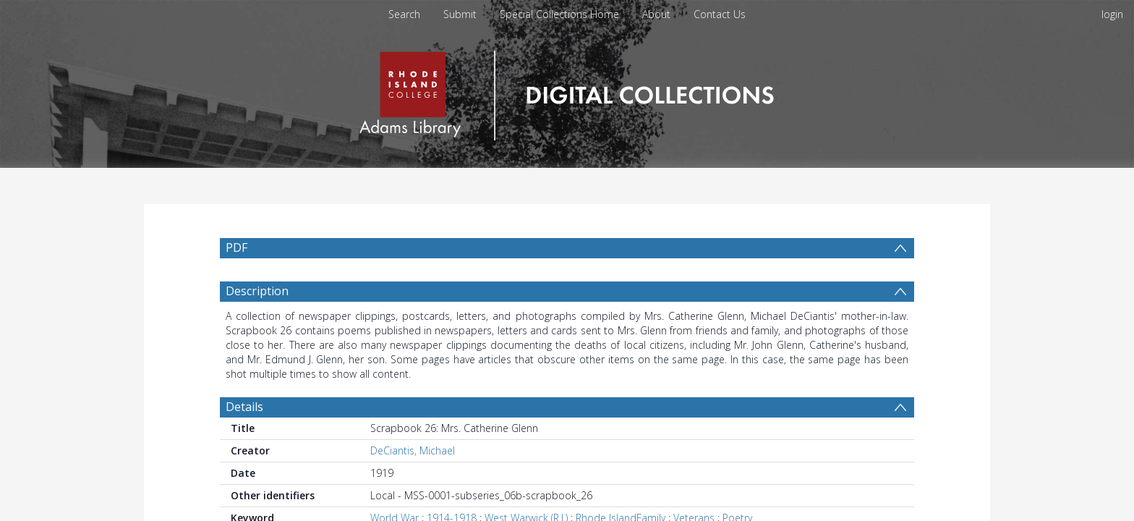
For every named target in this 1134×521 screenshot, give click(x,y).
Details (244, 407)
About (656, 14)
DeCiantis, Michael (412, 450)
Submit (460, 14)
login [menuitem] (1112, 14)
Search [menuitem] (404, 14)
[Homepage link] (566, 92)
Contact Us (720, 14)
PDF (236, 247)
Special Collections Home (559, 14)
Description (257, 291)
